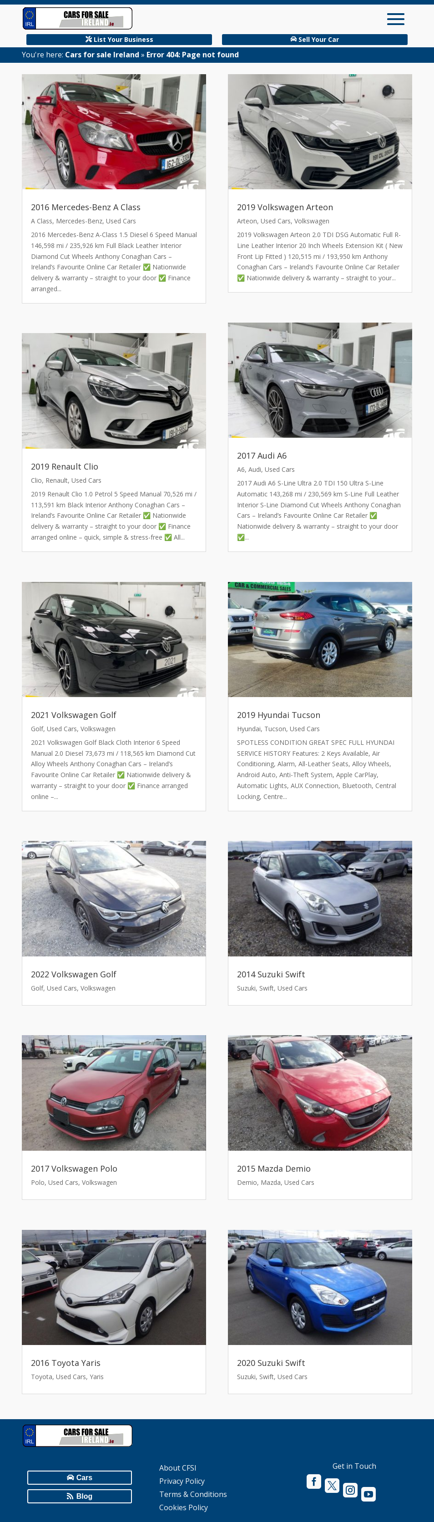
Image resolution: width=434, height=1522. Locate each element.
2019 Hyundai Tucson (278, 714)
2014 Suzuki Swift (271, 974)
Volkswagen (98, 728)
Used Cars (121, 221)
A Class (41, 221)
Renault (56, 480)
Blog (84, 1496)
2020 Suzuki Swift (271, 1362)
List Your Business (123, 39)
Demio (247, 1182)
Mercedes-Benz (79, 221)
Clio (36, 480)
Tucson (275, 728)
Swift (266, 988)
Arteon (247, 221)
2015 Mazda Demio (274, 1168)
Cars (84, 1478)
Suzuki (246, 988)
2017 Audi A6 (262, 455)
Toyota (41, 1376)
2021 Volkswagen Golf (73, 714)
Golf (37, 728)
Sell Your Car (318, 39)
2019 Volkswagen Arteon (285, 207)
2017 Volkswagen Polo (74, 1168)
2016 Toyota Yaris (66, 1362)
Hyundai (249, 728)
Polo (38, 1182)
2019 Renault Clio (64, 466)
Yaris (97, 1376)
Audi (254, 469)
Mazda (271, 1182)
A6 (241, 469)
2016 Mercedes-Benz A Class (86, 207)
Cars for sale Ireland (102, 55)
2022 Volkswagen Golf (73, 974)
